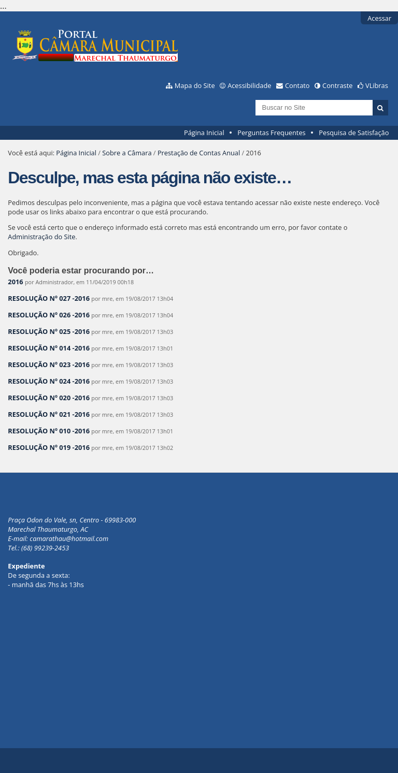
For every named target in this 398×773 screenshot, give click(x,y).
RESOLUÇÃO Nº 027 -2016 (49, 298)
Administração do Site (41, 236)
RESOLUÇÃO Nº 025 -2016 (49, 331)
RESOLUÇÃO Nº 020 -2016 (49, 397)
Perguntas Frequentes (271, 132)
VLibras (376, 85)
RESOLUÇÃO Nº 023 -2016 (49, 364)
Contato (297, 85)
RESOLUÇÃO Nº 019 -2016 (49, 447)
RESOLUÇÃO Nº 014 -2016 (49, 348)
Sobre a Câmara (126, 152)
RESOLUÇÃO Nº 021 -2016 (49, 414)
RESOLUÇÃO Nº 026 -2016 (49, 314)
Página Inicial (204, 132)
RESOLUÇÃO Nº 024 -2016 (49, 381)
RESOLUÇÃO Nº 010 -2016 (49, 430)
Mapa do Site (195, 85)
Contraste (337, 85)
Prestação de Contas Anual (199, 152)
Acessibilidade (249, 85)
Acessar (379, 18)
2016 (15, 281)
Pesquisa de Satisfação (354, 132)
